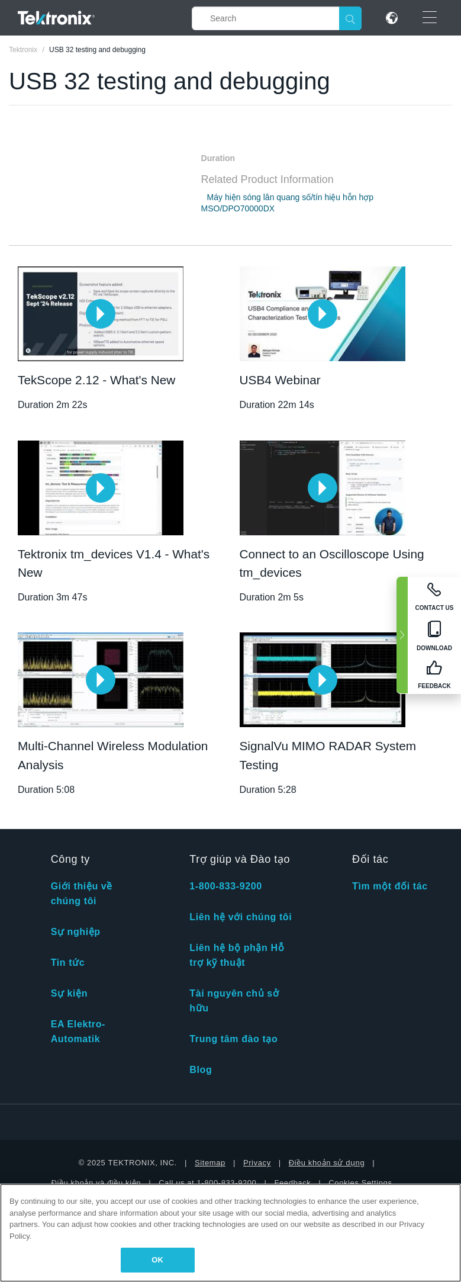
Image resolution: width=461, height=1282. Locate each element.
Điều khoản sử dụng (327, 1162)
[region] (230, 1233)
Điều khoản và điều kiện (96, 1182)
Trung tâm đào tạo (233, 1039)
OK (157, 1259)
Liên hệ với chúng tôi (240, 917)
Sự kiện (69, 993)
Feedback (292, 1182)
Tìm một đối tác (390, 886)
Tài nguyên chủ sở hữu (234, 1000)
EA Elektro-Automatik (78, 1031)
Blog (200, 1070)
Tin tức (68, 963)
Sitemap (210, 1162)
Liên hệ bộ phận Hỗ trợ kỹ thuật (236, 955)
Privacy (257, 1162)
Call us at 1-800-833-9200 (207, 1182)
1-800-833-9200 (225, 886)
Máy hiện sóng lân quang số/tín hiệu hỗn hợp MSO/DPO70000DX (287, 203)
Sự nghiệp (76, 932)
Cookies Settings (360, 1182)
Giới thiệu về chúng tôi (81, 893)
